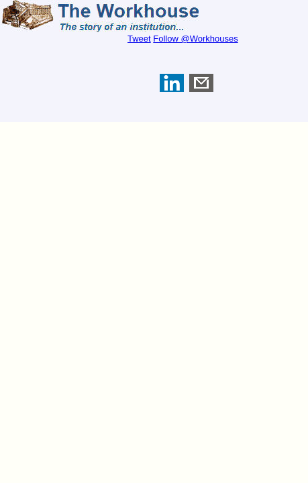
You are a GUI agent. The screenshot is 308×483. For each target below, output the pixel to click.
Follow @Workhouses (195, 39)
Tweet (139, 39)
